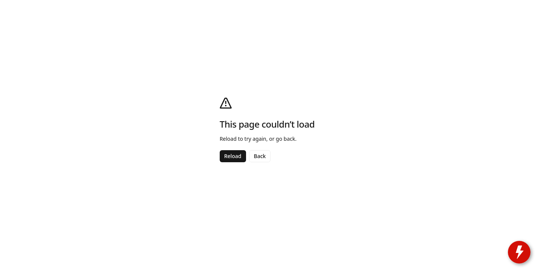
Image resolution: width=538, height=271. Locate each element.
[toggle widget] (519, 252)
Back (260, 156)
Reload (233, 156)
